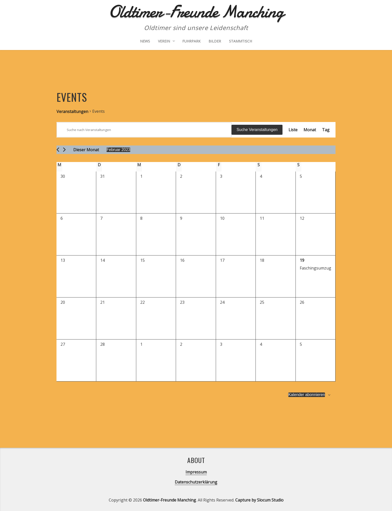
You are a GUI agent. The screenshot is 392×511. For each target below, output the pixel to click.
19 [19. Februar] (302, 260)
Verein (164, 41)
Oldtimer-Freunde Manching (169, 500)
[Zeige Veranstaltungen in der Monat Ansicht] (310, 130)
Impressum (196, 472)
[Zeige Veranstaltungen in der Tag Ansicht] (326, 130)
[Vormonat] (57, 149)
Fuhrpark (191, 41)
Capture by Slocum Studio (259, 500)
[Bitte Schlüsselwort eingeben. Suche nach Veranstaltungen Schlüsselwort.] (143, 129)
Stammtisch (240, 41)
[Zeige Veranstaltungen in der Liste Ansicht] (293, 130)
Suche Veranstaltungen (257, 130)
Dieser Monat (86, 149)
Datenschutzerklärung (196, 482)
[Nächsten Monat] (64, 149)
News (145, 41)
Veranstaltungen (72, 111)
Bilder (214, 41)
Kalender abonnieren (306, 394)
